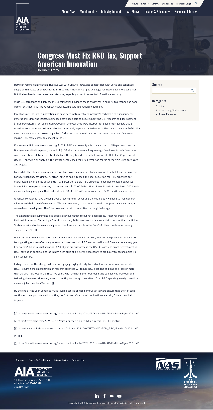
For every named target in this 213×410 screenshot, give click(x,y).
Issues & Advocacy (157, 11)
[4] (99, 247)
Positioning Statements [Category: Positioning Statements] (172, 110)
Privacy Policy (62, 360)
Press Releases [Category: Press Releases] (167, 114)
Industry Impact (111, 11)
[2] (60, 177)
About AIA (68, 11)
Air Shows (133, 11)
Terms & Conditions (39, 360)
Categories (160, 100)
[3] (35, 230)
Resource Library (185, 11)
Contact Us (80, 360)
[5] (52, 283)
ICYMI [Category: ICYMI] (162, 106)
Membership (87, 11)
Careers (20, 360)
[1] (109, 155)
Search (157, 84)
